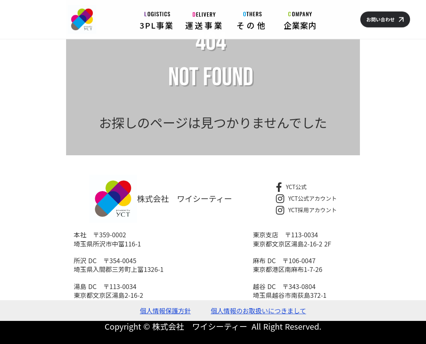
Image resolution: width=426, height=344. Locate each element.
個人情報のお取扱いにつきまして (258, 310)
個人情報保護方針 (165, 310)
